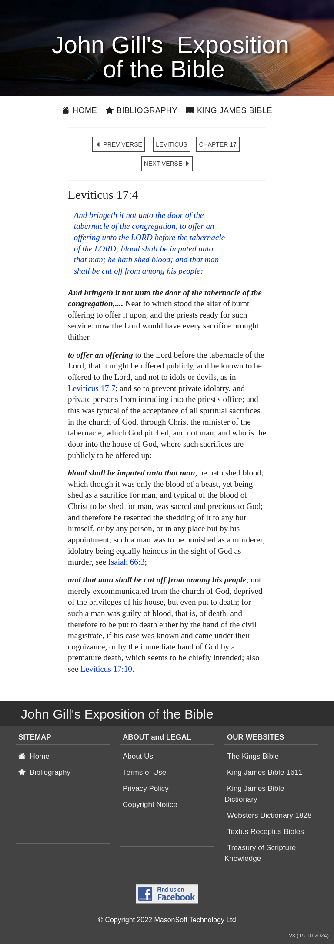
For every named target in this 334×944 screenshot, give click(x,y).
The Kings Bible (253, 756)
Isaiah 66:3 (126, 561)
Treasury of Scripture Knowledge (260, 853)
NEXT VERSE (167, 163)
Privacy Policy (146, 788)
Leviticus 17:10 (106, 668)
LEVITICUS (171, 144)
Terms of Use (144, 772)
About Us (138, 756)
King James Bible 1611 (265, 772)
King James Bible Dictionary (254, 793)
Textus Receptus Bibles (265, 831)
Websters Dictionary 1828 (269, 815)
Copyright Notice (150, 804)
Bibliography (141, 110)
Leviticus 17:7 (91, 388)
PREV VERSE (118, 144)
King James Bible (229, 110)
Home (79, 110)
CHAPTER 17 (217, 144)
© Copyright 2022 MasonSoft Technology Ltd (167, 920)
